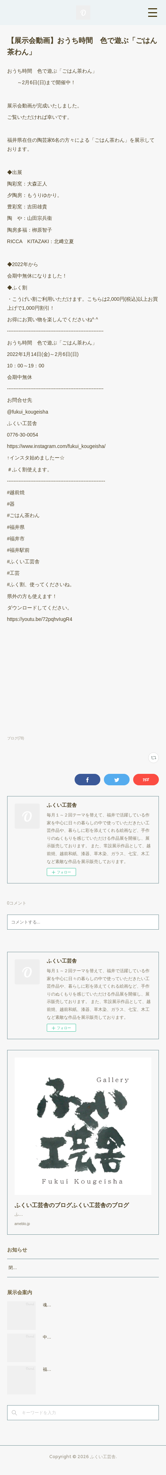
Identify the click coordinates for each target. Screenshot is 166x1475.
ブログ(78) (15, 738)
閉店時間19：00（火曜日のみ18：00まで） (50, 1274)
